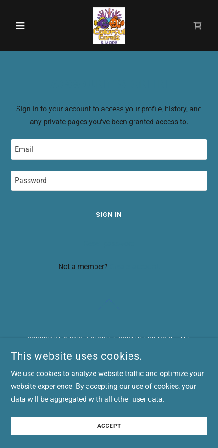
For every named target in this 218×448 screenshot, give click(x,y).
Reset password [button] (109, 243)
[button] (25, 26)
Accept (109, 426)
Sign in (109, 214)
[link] (109, 25)
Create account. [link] (135, 266)
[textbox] (109, 149)
